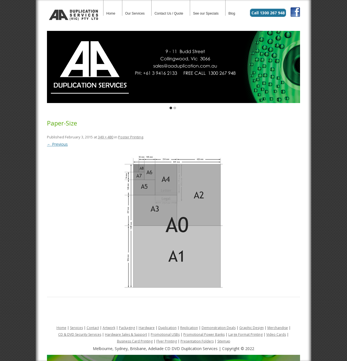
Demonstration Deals (219, 327)
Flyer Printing (166, 341)
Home (110, 13)
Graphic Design (251, 327)
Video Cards (276, 334)
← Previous (57, 144)
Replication (189, 327)
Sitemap (223, 341)
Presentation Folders (197, 341)
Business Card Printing (135, 341)
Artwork (109, 327)
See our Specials (205, 13)
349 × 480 (105, 137)
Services (76, 327)
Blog (231, 13)
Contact (93, 327)
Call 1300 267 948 (268, 12)
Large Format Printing (245, 334)
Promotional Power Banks (204, 334)
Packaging (127, 327)
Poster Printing (130, 137)
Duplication (167, 327)
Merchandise (277, 327)
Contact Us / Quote (168, 13)
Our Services (135, 13)
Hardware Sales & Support (126, 334)
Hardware (147, 327)
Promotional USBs (165, 334)
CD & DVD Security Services (79, 334)
